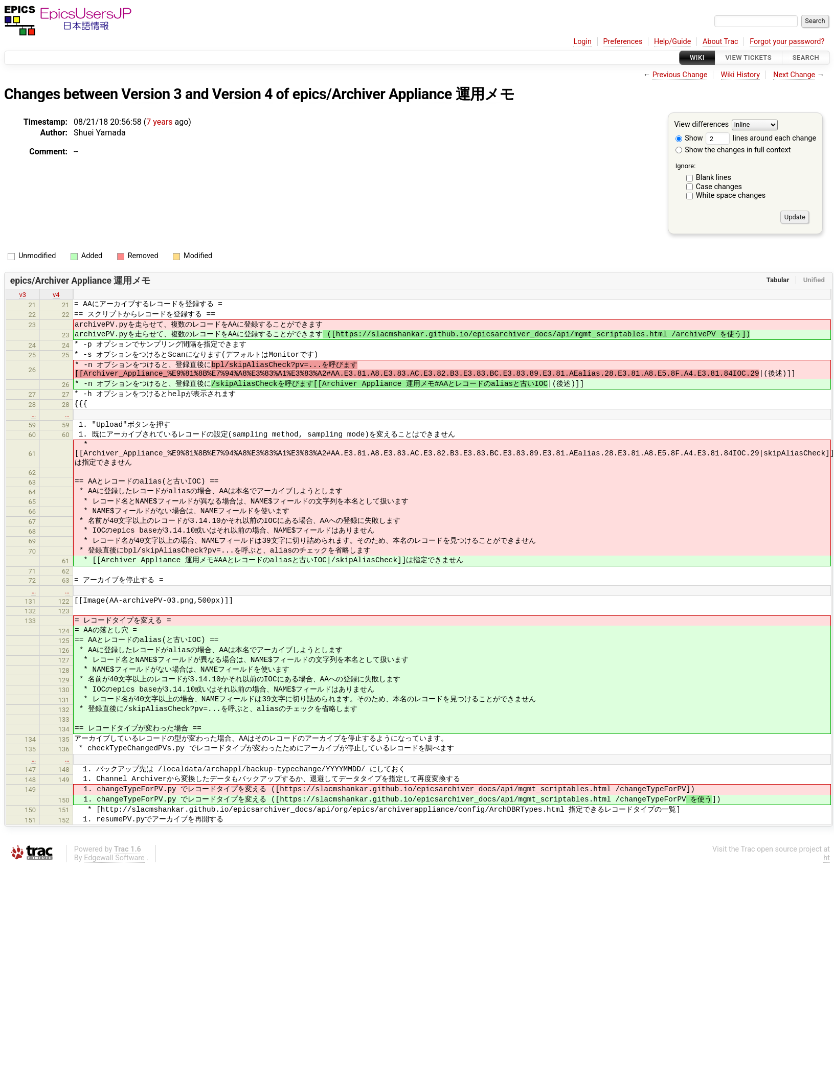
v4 (56, 295)
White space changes (731, 195)
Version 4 (242, 94)
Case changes (719, 186)
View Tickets (749, 57)
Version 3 (151, 94)
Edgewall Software (114, 858)
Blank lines (713, 177)
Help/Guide (672, 41)
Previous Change (680, 75)
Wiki (697, 57)
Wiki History (740, 75)
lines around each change (761, 138)
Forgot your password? (787, 41)
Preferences (622, 41)
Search (806, 57)
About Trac (720, 41)
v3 (22, 295)
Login (582, 41)
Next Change (794, 75)
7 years (159, 122)
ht (826, 858)
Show (689, 138)
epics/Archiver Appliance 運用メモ (403, 94)
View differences (701, 125)
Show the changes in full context (733, 150)
